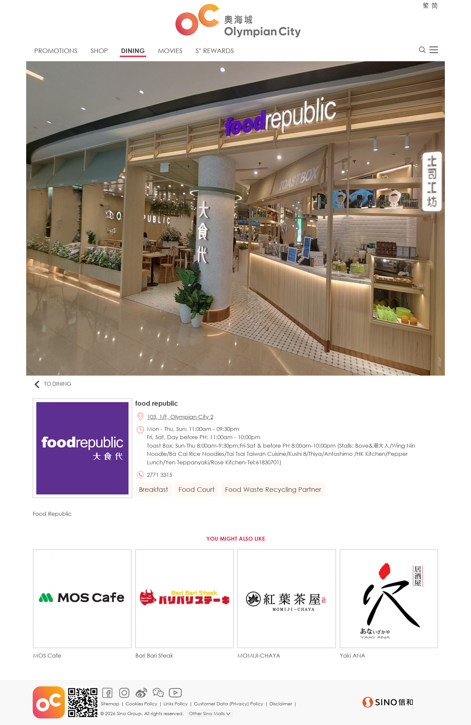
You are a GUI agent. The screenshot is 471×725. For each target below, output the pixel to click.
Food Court (197, 489)
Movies (170, 50)
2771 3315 (159, 474)
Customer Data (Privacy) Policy (228, 703)
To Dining (52, 384)
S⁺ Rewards (215, 50)
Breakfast (153, 489)
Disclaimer (281, 703)
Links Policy (176, 703)
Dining (133, 50)
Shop (99, 50)
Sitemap (110, 703)
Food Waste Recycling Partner (273, 489)
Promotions (56, 50)
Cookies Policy (141, 703)
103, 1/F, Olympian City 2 (180, 416)
